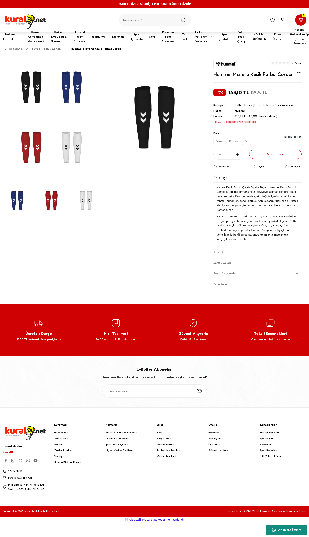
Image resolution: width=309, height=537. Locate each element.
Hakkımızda (61, 432)
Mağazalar (61, 438)
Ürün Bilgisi (220, 178)
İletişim (58, 444)
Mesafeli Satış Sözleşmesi (121, 432)
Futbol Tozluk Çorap (248, 105)
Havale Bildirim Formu (67, 462)
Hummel (240, 110)
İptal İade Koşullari (117, 444)
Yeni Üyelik (215, 438)
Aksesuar (265, 444)
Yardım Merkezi (63, 450)
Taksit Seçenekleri (225, 273)
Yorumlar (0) (221, 252)
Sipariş (58, 456)
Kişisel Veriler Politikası (120, 450)
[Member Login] (282, 20)
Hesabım (213, 432)
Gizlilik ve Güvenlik (117, 438)
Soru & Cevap (222, 263)
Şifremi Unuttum (218, 450)
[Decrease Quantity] (220, 155)
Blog (159, 432)
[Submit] (199, 391)
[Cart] (301, 20)
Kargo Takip (164, 438)
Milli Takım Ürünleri (271, 456)
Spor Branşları (268, 450)
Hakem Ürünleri (269, 432)
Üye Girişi (214, 444)
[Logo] (25, 21)
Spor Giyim (267, 438)
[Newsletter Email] (154, 391)
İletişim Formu (165, 444)
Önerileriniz (221, 284)
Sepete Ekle (275, 154)
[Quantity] (228, 155)
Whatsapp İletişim (286, 530)
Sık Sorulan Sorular (168, 450)
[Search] (154, 20)
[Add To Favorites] (299, 74)
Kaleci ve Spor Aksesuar (278, 105)
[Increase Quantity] (238, 155)
